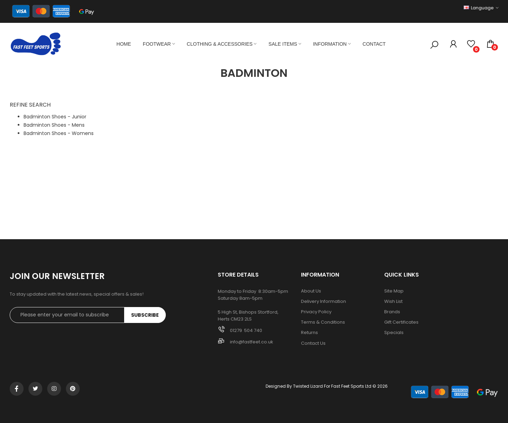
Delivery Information (323, 301)
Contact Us (313, 343)
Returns (309, 333)
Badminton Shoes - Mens (54, 125)
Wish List (393, 301)
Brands (392, 312)
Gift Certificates (401, 322)
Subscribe (145, 315)
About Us (311, 291)
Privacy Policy (316, 312)
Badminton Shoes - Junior (55, 116)
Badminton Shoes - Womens (59, 133)
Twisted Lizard (308, 386)
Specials (394, 333)
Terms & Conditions (323, 322)
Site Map (394, 291)
